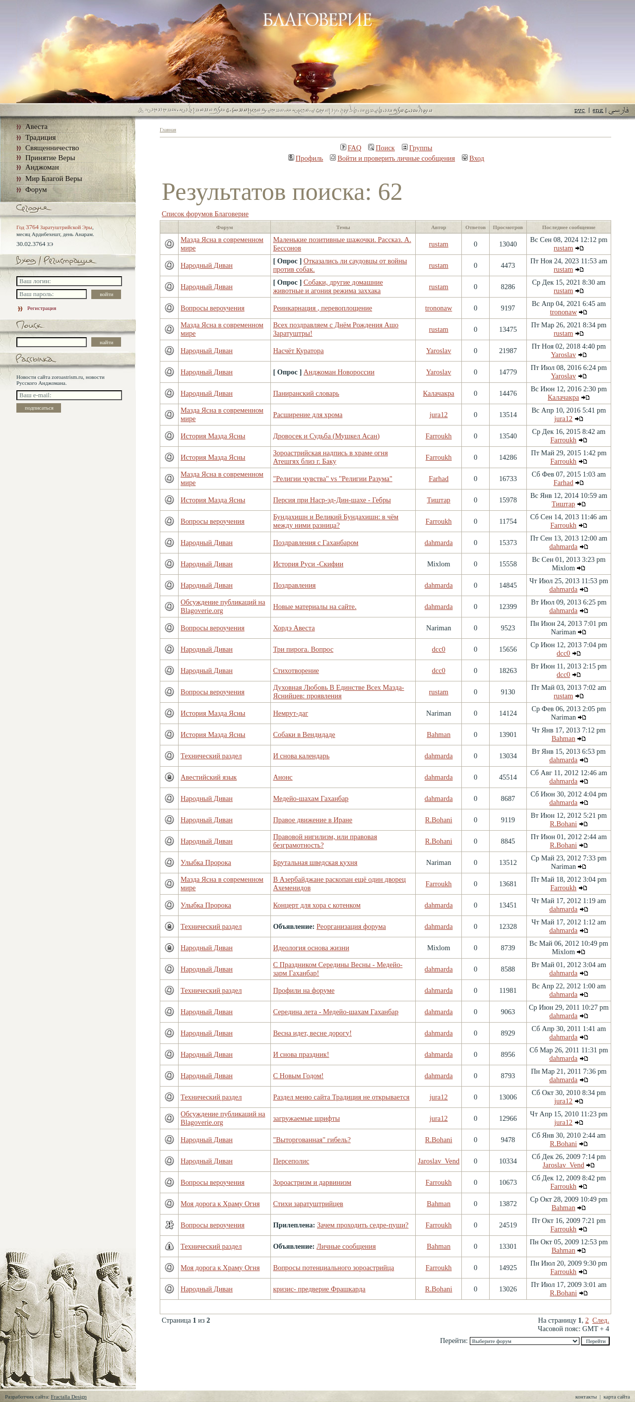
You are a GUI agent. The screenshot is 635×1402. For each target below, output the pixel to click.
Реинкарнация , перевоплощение (322, 308)
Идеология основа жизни (311, 948)
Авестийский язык (209, 777)
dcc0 (438, 649)
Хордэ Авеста (294, 628)
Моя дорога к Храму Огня (220, 1204)
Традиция (40, 137)
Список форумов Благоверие (205, 214)
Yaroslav (438, 351)
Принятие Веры (50, 158)
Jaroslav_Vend (438, 1161)
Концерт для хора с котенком (316, 905)
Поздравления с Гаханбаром (315, 543)
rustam (438, 244)
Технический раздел (211, 756)
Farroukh (439, 436)
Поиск (381, 148)
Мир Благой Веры (53, 179)
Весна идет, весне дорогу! (312, 1033)
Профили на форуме (303, 990)
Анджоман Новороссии (339, 372)
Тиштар (438, 500)
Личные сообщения (346, 1246)
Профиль (305, 158)
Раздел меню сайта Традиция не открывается (341, 1097)
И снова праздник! (301, 1054)
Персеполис (291, 1161)
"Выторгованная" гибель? (312, 1140)
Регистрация (36, 308)
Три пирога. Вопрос (303, 649)
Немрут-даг (290, 713)
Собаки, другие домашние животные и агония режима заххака (327, 286)
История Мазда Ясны (213, 436)
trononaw (438, 308)
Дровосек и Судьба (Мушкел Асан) (326, 436)
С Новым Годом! (298, 1076)
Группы (417, 148)
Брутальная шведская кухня (315, 862)
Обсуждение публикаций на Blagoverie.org (223, 606)
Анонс (282, 777)
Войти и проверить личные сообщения (392, 158)
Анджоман (42, 167)
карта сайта (616, 1397)
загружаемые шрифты (306, 1118)
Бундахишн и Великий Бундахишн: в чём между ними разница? (335, 521)
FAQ (351, 148)
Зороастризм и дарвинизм (312, 1182)
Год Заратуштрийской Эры (54, 227)
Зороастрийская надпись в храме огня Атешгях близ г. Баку (330, 457)
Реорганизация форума (351, 926)
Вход (473, 158)
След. (600, 1320)
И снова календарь (301, 756)
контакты (586, 1397)
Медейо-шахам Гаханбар (310, 798)
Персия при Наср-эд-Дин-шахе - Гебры (332, 500)
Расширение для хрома (307, 415)
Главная (168, 129)
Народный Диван (207, 265)
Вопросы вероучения (213, 308)
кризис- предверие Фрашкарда (319, 1289)
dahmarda (439, 543)
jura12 (439, 415)
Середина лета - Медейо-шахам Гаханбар (335, 1012)
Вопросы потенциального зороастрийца (333, 1268)
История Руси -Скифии (308, 564)
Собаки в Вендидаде (304, 734)
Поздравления (294, 585)
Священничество (52, 148)
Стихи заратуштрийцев (308, 1204)
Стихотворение (296, 670)
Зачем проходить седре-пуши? (363, 1225)
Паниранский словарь (306, 393)
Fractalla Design (68, 1397)
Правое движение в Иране (312, 820)
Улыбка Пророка (206, 862)
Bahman (438, 734)
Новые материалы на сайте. (314, 606)
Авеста (36, 126)
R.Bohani (438, 820)
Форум (36, 189)
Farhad (438, 479)
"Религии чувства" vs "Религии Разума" (332, 479)
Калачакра (438, 393)
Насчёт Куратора (298, 351)
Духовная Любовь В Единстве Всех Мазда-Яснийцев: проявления (338, 691)
